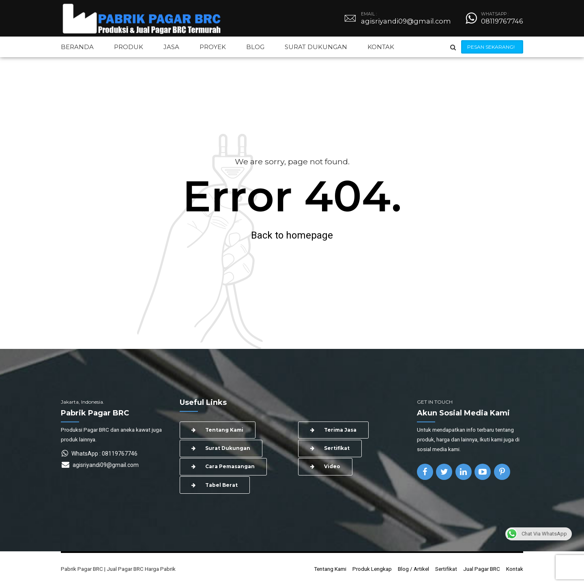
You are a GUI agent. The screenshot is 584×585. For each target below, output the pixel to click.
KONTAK (380, 47)
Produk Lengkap (372, 569)
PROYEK (213, 47)
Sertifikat (446, 569)
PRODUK (128, 47)
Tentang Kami (330, 569)
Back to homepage (292, 235)
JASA (171, 47)
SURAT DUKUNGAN (316, 47)
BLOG (255, 47)
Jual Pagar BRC (481, 569)
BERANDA (77, 47)
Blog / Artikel (413, 569)
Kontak (514, 569)
